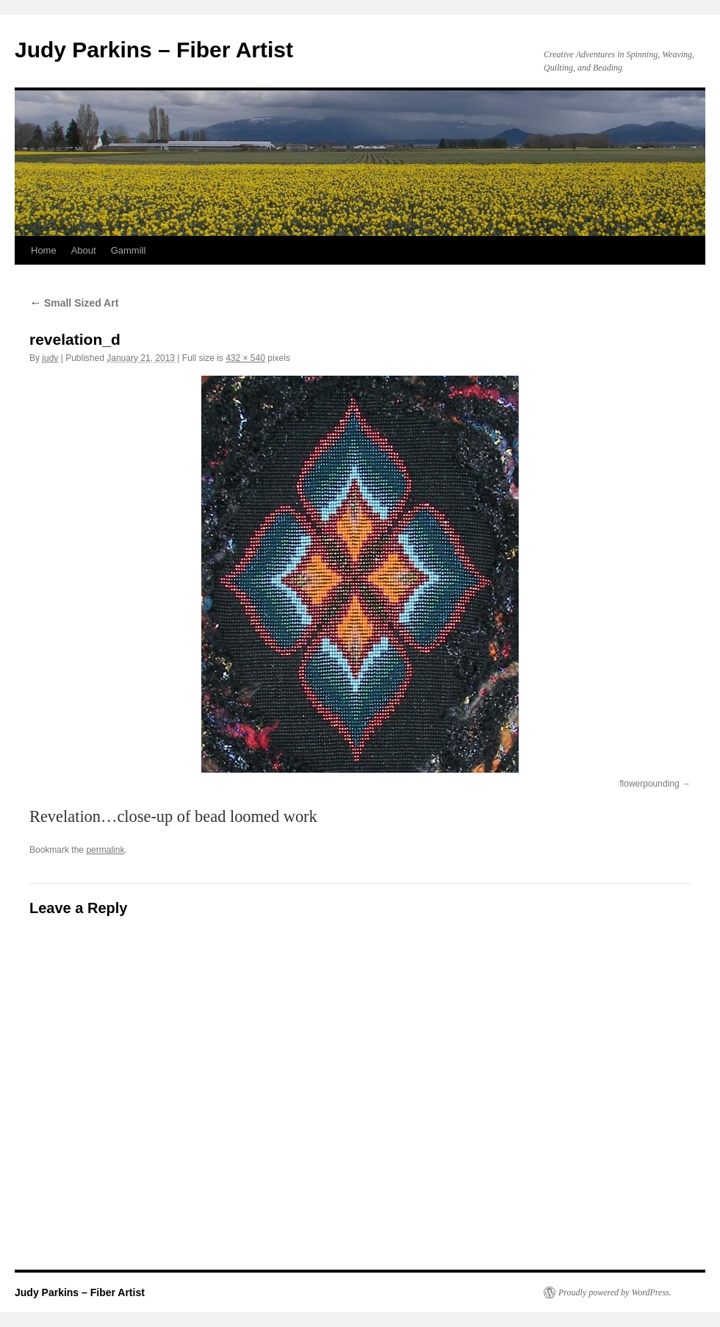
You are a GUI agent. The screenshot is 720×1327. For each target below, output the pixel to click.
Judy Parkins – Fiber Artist (154, 49)
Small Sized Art (73, 303)
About (83, 250)
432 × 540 (245, 358)
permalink (105, 850)
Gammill (128, 250)
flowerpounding (649, 784)
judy (50, 358)
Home (44, 250)
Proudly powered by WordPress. (615, 1292)
